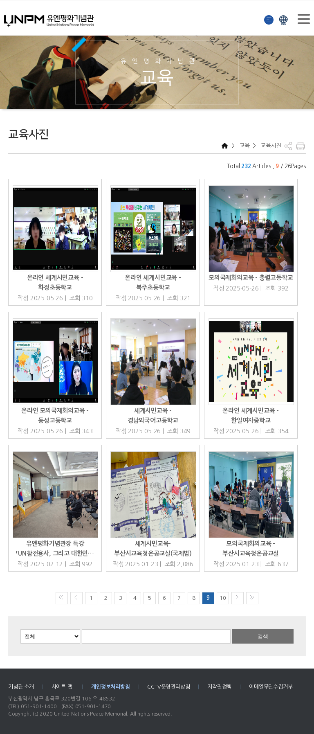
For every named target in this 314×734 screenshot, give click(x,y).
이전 (76, 598)
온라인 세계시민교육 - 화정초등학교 (55, 282)
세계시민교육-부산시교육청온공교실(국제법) (153, 548)
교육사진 (270, 146)
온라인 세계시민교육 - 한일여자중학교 (250, 415)
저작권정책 (219, 686)
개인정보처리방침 (110, 686)
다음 (237, 598)
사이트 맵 (63, 686)
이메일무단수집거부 (270, 686)
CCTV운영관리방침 (168, 686)
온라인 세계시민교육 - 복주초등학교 (153, 282)
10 (223, 598)
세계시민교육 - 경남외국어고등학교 (153, 415)
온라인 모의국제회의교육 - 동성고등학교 (55, 415)
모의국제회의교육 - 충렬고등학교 (251, 278)
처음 (62, 598)
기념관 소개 (21, 686)
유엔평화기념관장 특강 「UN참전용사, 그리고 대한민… (55, 548)
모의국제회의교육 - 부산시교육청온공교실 (250, 548)
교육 (243, 146)
